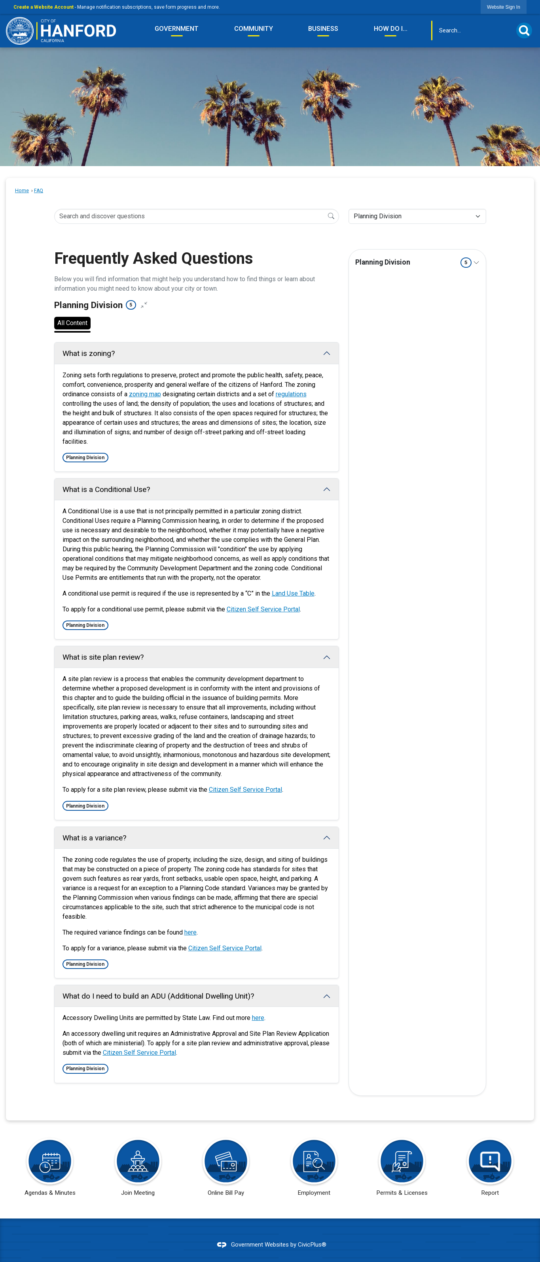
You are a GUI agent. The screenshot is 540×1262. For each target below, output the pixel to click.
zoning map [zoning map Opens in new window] (145, 394)
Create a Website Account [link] (43, 7)
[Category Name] (417, 216)
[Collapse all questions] (144, 305)
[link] (504, 7)
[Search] (331, 216)
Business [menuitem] (323, 28)
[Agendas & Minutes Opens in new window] (50, 1169)
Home (22, 190)
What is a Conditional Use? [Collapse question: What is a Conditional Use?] (106, 489)
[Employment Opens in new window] (314, 1169)
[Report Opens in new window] (490, 1169)
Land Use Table (293, 593)
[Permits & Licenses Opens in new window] (402, 1169)
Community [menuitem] (253, 28)
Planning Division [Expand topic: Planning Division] (413, 262)
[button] (524, 30)
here (190, 932)
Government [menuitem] (177, 28)
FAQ (38, 190)
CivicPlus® (312, 1244)
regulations (291, 394)
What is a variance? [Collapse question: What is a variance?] (94, 837)
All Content (72, 323)
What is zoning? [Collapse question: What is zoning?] (89, 353)
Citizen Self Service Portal (263, 609)
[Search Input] (196, 216)
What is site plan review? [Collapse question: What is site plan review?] (103, 657)
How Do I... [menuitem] (390, 28)
